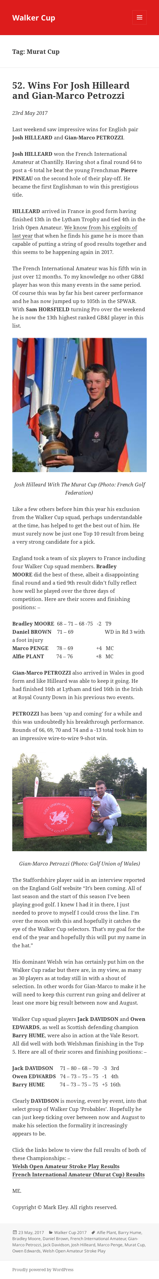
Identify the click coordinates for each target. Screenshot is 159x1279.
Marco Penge (109, 1245)
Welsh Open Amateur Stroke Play (74, 1251)
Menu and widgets (140, 24)
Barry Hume (129, 1232)
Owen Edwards (26, 1251)
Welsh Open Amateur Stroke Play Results (65, 1166)
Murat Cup (135, 1245)
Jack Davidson (56, 1245)
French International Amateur (98, 1239)
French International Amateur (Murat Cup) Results (78, 1174)
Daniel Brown (55, 1239)
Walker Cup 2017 (70, 1232)
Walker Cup (33, 17)
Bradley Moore (26, 1239)
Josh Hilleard (83, 1245)
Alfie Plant (106, 1232)
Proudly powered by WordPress (42, 1270)
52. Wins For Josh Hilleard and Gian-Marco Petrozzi (71, 90)
